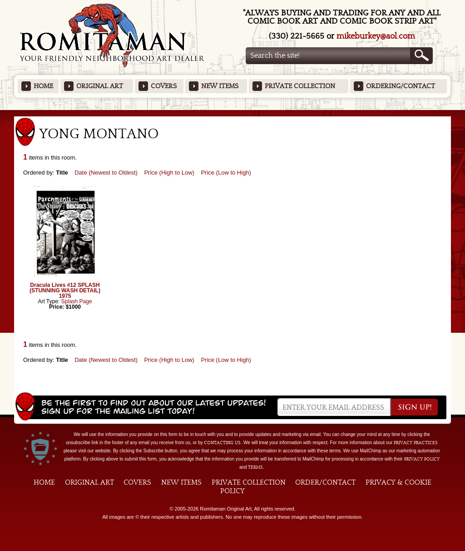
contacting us (222, 443)
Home (43, 86)
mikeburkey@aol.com (375, 36)
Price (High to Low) (169, 172)
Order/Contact (325, 482)
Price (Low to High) (226, 172)
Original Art (99, 86)
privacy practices (416, 443)
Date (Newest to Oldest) (106, 172)
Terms (255, 467)
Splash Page (76, 301)
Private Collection (300, 86)
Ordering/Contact (400, 86)
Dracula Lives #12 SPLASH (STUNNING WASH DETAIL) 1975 (65, 290)
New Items (219, 86)
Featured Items (232, 113)
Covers (164, 86)
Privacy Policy (422, 459)
